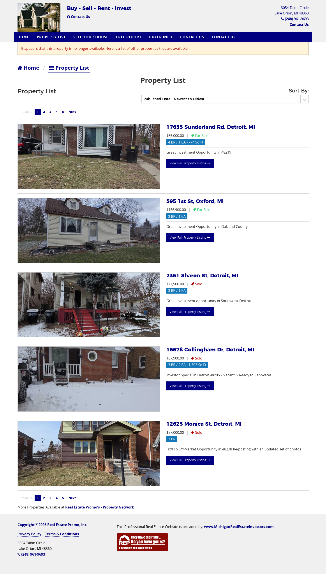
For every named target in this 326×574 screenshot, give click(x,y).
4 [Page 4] (57, 112)
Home (23, 37)
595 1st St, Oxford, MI (195, 201)
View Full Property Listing (190, 163)
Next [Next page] (73, 111)
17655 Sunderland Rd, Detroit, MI (210, 127)
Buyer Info (161, 37)
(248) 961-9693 (295, 18)
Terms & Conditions (62, 533)
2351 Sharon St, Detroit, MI (202, 275)
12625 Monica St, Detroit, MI (204, 424)
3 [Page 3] (50, 112)
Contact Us (78, 16)
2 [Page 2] (44, 112)
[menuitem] (23, 37)
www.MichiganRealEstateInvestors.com (239, 526)
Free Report (128, 37)
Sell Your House (90, 37)
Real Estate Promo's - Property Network (99, 507)
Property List (51, 37)
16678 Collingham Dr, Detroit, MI (210, 350)
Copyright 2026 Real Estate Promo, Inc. (53, 524)
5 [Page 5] (63, 112)
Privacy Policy (29, 533)
